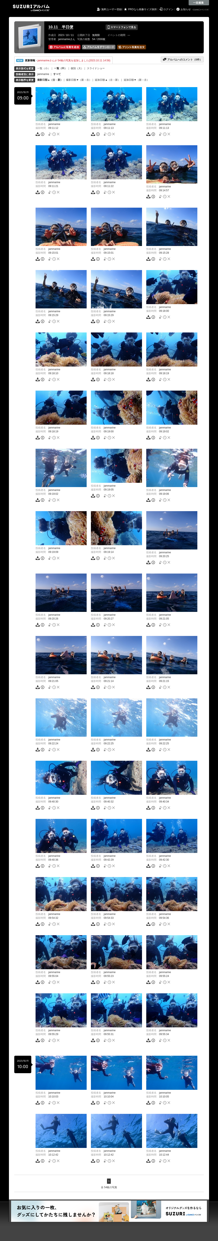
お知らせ (186, 9)
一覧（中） (60, 68)
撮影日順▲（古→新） (50, 79)
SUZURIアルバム (31, 8)
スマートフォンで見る (121, 27)
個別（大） (77, 68)
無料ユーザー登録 (111, 9)
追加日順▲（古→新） (107, 79)
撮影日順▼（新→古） (79, 79)
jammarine (43, 74)
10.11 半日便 (60, 27)
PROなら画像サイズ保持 (142, 9)
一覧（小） (43, 68)
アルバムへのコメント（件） (182, 59)
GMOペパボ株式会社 (201, 10)
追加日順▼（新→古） (136, 79)
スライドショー (96, 68)
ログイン (168, 9)
